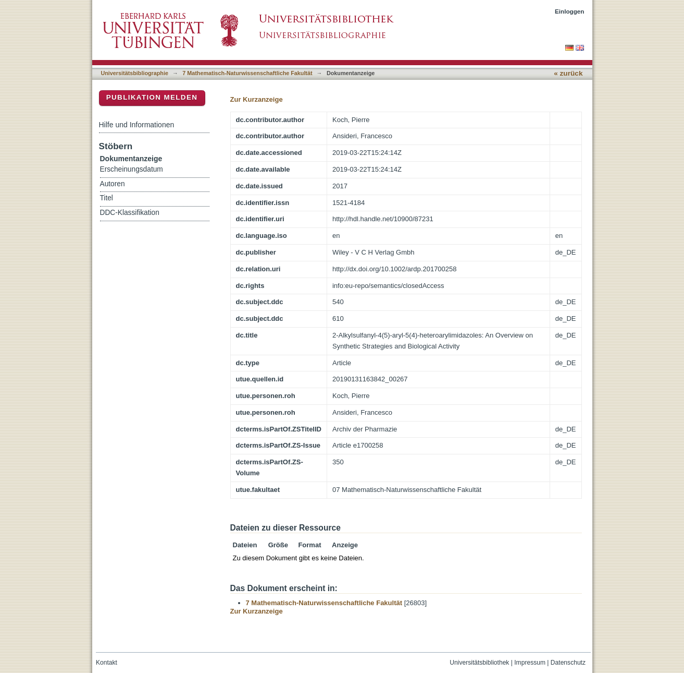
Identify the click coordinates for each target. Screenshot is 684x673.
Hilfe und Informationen (137, 125)
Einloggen (569, 11)
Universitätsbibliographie (134, 73)
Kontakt (106, 662)
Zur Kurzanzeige (256, 99)
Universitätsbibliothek (479, 662)
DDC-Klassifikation (129, 213)
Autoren (112, 184)
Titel (106, 198)
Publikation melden (152, 97)
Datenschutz (568, 662)
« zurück (568, 73)
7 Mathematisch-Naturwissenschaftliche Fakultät (247, 73)
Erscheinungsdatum (131, 169)
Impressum (529, 662)
